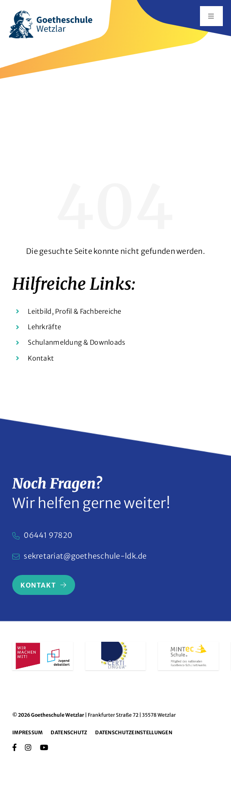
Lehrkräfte (44, 327)
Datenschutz (69, 732)
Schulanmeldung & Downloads (76, 342)
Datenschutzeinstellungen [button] (133, 732)
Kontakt (41, 358)
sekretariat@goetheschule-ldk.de (85, 556)
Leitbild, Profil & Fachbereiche (74, 311)
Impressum (27, 732)
